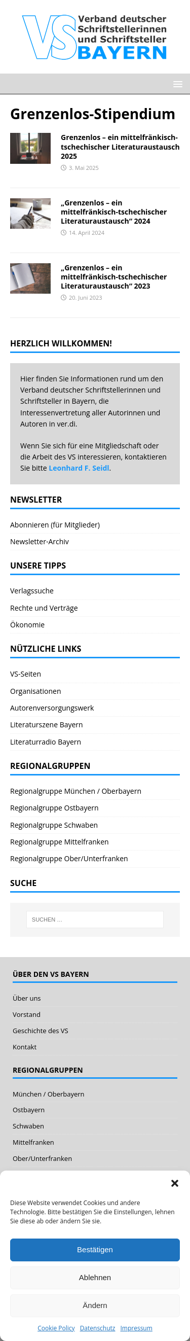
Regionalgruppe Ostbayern (54, 808)
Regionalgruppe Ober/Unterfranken (69, 858)
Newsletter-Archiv (39, 541)
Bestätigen (95, 1249)
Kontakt (24, 1046)
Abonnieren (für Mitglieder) (55, 525)
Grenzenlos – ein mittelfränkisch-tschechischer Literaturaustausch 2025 (120, 146)
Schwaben (28, 1126)
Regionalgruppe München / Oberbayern (75, 791)
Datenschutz (98, 1328)
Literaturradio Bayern (45, 742)
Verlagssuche (32, 590)
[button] (175, 1183)
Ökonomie (27, 624)
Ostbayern (29, 1109)
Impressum (136, 1328)
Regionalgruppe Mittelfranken (59, 841)
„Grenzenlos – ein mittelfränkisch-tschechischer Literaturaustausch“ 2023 (114, 277)
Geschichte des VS (40, 1030)
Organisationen (35, 691)
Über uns (27, 998)
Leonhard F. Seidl (79, 468)
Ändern (95, 1305)
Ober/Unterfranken (42, 1158)
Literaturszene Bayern (46, 724)
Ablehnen (95, 1277)
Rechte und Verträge (44, 608)
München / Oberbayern (49, 1094)
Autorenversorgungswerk (52, 708)
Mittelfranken (33, 1142)
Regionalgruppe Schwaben (54, 825)
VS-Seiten (25, 674)
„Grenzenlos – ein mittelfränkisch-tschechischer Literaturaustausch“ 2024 (114, 212)
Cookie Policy (55, 1328)
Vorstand (27, 1014)
